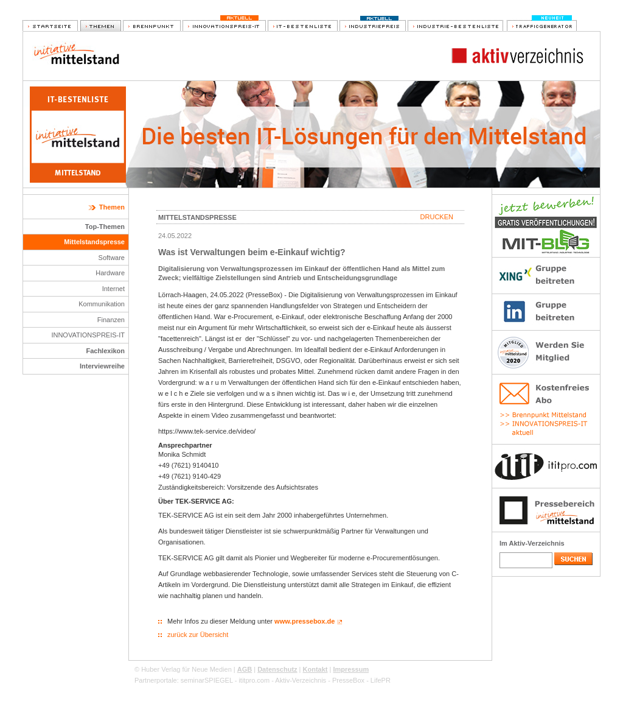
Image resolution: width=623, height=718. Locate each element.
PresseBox (348, 680)
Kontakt (315, 669)
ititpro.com (254, 680)
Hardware (110, 272)
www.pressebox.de (304, 621)
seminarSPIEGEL (207, 680)
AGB (244, 669)
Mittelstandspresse (94, 241)
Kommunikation (101, 304)
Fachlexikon (105, 350)
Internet (113, 288)
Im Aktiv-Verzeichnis (532, 543)
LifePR (381, 680)
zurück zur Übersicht (197, 634)
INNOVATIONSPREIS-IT (88, 335)
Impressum (351, 669)
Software (112, 257)
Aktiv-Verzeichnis (300, 680)
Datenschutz (277, 669)
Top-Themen (105, 226)
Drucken (436, 216)
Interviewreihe (102, 366)
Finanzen (111, 319)
